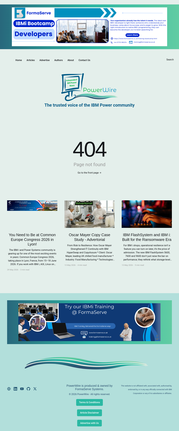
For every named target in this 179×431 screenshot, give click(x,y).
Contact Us (84, 60)
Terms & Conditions (89, 402)
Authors (58, 60)
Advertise (45, 60)
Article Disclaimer (89, 412)
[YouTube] (22, 389)
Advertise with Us (89, 423)
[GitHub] (28, 389)
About (70, 60)
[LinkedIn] (15, 389)
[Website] (9, 389)
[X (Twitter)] (35, 389)
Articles (31, 60)
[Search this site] (170, 60)
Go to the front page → (89, 172)
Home (18, 60)
